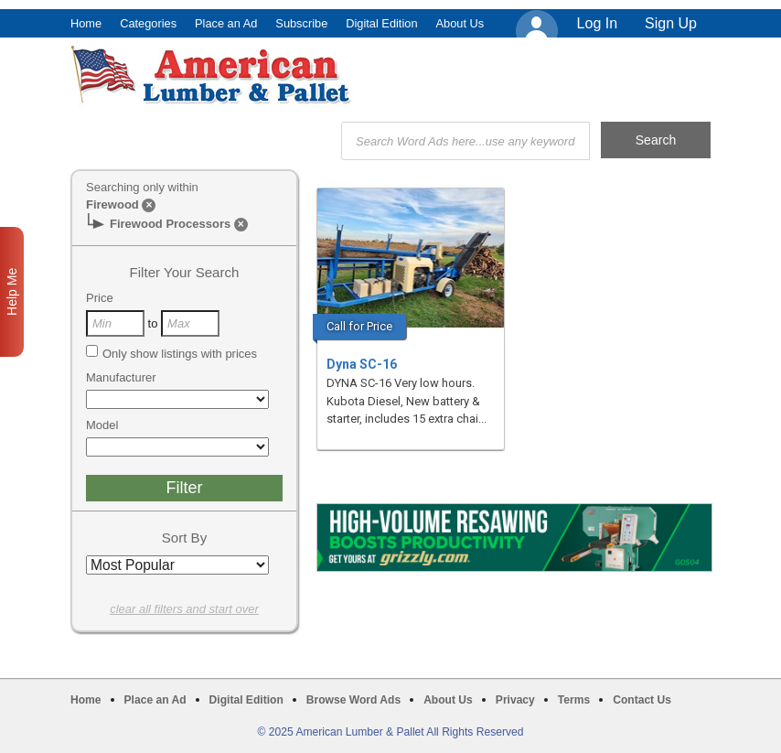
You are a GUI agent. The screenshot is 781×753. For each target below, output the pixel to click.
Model (102, 425)
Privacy (515, 700)
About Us (460, 23)
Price (99, 298)
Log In (597, 23)
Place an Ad (226, 23)
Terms (574, 700)
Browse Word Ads (353, 700)
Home (86, 23)
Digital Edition (381, 23)
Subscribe (301, 23)
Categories (148, 23)
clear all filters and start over (184, 609)
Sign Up (671, 23)
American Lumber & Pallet (213, 75)
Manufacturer (121, 377)
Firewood (112, 204)
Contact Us (642, 700)
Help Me (12, 292)
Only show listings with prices (171, 353)
